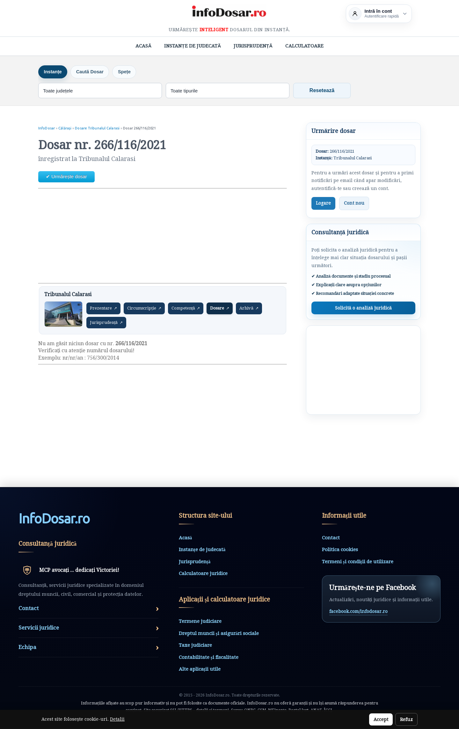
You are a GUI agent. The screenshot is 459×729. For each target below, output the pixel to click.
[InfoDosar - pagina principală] (229, 12)
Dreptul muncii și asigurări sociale (219, 634)
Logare (323, 203)
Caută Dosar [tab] (92, 72)
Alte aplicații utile (200, 669)
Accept (381, 719)
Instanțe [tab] (53, 72)
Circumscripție (144, 308)
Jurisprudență (253, 46)
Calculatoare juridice (203, 574)
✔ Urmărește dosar (66, 176)
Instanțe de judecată (192, 46)
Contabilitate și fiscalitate (208, 657)
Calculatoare (304, 46)
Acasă (143, 46)
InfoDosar (46, 128)
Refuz (406, 719)
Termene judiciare (200, 621)
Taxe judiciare (195, 645)
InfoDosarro (54, 519)
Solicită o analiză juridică (363, 307)
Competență (185, 308)
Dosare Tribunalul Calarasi (97, 128)
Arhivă (248, 308)
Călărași (65, 128)
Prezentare (103, 308)
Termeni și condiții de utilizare (357, 562)
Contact (331, 538)
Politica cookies (340, 550)
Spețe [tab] (128, 72)
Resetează (322, 90)
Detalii (117, 719)
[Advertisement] (162, 236)
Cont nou (354, 203)
